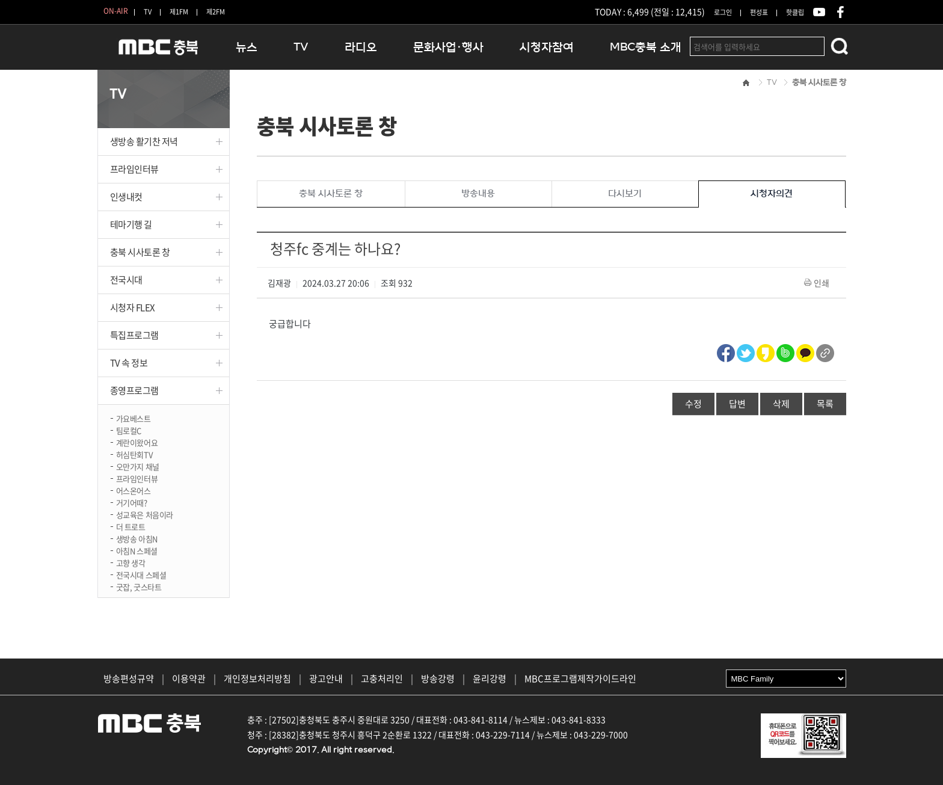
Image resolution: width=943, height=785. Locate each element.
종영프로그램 (134, 390)
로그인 (723, 12)
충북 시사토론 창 (140, 252)
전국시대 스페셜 (141, 574)
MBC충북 (157, 52)
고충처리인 (382, 678)
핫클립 (795, 12)
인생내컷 (126, 196)
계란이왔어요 (137, 442)
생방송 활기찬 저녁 (144, 141)
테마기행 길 (131, 224)
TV (148, 12)
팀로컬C (128, 430)
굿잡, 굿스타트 (139, 586)
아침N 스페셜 (137, 550)
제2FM (215, 12)
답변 (737, 403)
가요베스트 (133, 418)
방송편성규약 (128, 678)
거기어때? (131, 502)
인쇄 (817, 283)
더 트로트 (131, 526)
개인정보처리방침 (257, 678)
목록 (825, 403)
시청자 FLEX (132, 307)
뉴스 (246, 47)
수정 (693, 403)
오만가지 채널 (137, 466)
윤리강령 (489, 678)
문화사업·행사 (448, 47)
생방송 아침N (137, 538)
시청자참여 (547, 47)
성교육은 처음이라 (145, 514)
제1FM (179, 12)
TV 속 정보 (129, 362)
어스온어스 (133, 490)
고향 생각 (131, 562)
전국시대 (126, 279)
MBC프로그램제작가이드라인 (580, 678)
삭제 (781, 403)
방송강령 (438, 678)
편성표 (759, 12)
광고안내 (326, 678)
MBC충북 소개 (645, 47)
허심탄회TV (134, 454)
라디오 (361, 47)
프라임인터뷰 (134, 169)
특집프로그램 (134, 335)
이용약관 (189, 678)
